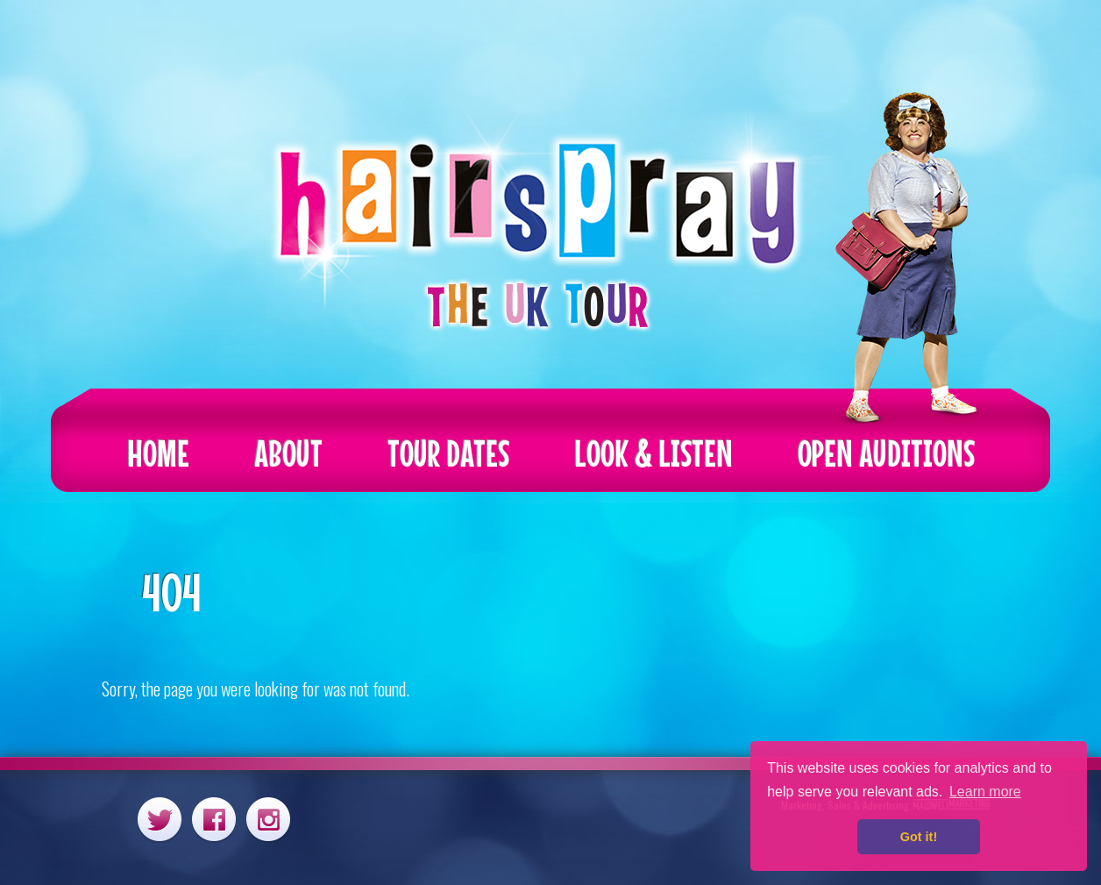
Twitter (159, 819)
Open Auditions (886, 453)
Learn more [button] (985, 791)
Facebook (214, 819)
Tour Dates (448, 453)
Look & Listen (653, 453)
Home (158, 453)
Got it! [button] (918, 837)
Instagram (268, 819)
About (288, 453)
